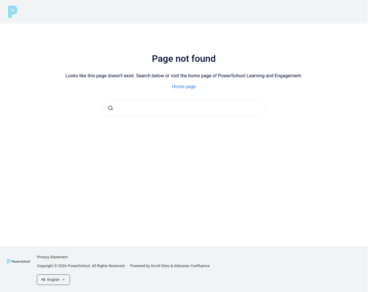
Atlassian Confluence (192, 266)
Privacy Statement (52, 257)
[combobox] (184, 108)
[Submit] (110, 108)
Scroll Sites (160, 266)
